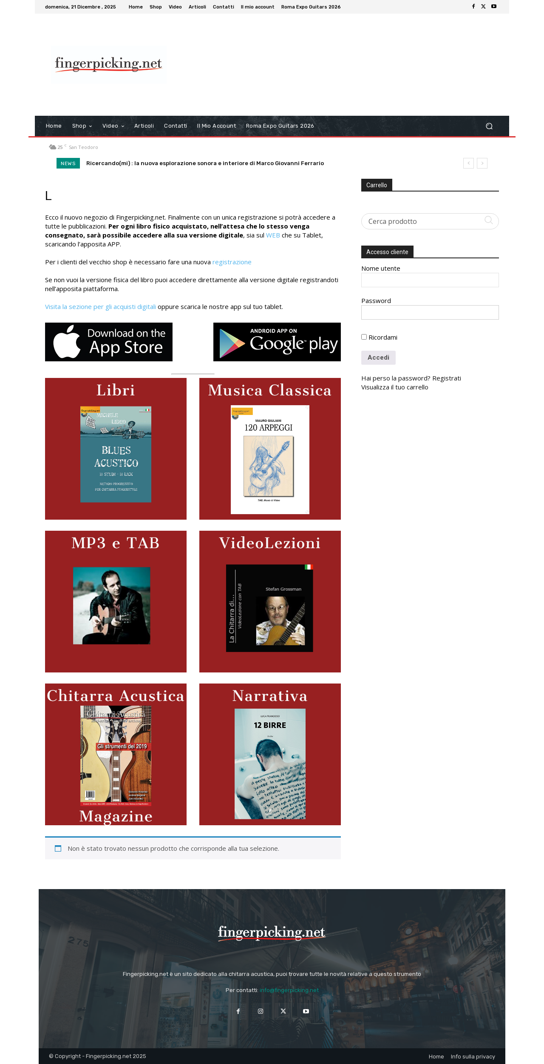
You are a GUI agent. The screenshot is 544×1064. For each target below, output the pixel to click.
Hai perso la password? (396, 378)
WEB (273, 235)
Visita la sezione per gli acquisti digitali (100, 306)
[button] (489, 126)
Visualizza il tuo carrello (394, 387)
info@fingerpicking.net (289, 990)
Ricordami (379, 337)
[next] (482, 163)
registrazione (232, 261)
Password (376, 300)
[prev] (468, 163)
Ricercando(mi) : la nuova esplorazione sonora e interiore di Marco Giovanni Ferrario (205, 163)
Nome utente (380, 268)
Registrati (446, 378)
